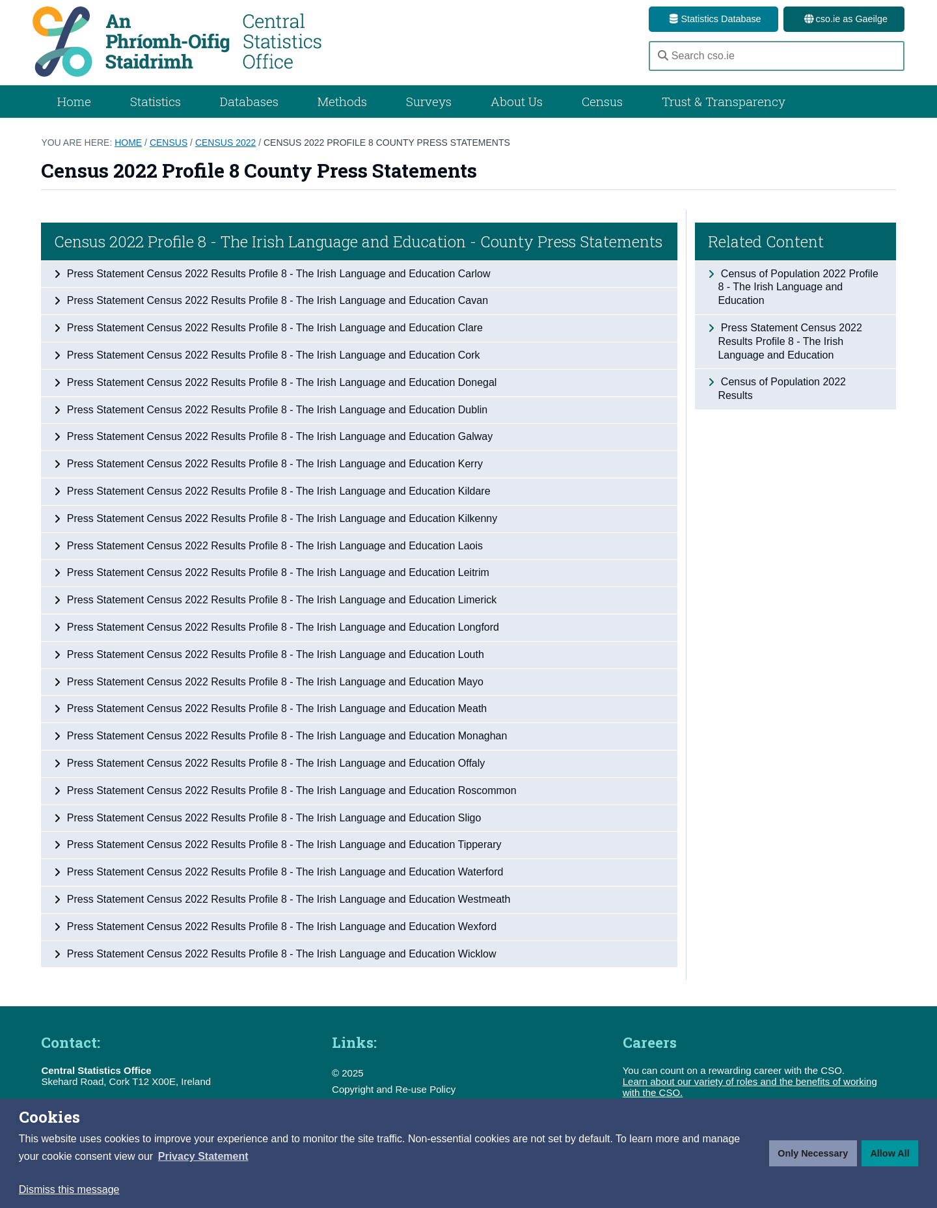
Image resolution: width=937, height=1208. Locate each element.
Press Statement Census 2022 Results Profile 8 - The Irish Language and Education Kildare (277, 491)
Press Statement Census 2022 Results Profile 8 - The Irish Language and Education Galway (278, 436)
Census (602, 101)
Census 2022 (225, 142)
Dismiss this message (69, 1189)
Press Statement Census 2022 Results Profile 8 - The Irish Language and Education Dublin (275, 409)
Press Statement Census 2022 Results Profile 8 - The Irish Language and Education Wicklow (280, 953)
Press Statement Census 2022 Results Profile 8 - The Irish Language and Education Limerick (280, 599)
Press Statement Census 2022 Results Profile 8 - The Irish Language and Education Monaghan (285, 735)
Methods (342, 101)
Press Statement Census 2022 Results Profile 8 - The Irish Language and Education (790, 341)
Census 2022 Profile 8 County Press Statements (387, 142)
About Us (517, 101)
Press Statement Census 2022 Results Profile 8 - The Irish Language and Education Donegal (280, 382)
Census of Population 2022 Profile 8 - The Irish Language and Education (798, 287)
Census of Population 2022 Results (782, 388)
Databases (249, 101)
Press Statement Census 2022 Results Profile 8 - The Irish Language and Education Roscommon (290, 790)
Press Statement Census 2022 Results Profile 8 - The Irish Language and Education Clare (273, 327)
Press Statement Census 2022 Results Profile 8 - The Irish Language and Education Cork (272, 355)
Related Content (766, 241)
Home (74, 101)
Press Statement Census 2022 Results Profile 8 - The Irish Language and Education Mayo (273, 681)
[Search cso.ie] (776, 56)
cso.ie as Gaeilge (844, 19)
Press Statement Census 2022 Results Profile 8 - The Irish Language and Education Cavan (276, 300)
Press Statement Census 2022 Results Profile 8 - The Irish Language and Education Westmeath (287, 899)
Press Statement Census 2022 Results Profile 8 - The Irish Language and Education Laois (273, 545)
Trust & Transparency (723, 101)
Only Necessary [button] (813, 1153)
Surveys (429, 101)
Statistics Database (713, 19)
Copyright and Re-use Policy (393, 1089)
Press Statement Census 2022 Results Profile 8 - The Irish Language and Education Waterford (283, 871)
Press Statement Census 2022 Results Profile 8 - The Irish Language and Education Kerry (273, 463)
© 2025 (348, 1072)
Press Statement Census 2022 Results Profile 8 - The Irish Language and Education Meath (275, 708)
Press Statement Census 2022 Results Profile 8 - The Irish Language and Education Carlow (277, 273)
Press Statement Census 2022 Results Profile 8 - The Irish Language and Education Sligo (272, 817)
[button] (203, 1156)
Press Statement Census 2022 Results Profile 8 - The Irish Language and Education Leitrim (276, 572)
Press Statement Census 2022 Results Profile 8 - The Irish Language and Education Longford (281, 627)
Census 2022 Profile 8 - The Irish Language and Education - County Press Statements (358, 241)
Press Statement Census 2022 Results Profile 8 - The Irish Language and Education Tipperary (282, 844)
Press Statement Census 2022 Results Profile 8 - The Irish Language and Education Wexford (280, 926)
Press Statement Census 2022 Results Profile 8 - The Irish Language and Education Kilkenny (280, 518)
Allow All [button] (889, 1153)
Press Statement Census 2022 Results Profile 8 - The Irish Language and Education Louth (273, 654)
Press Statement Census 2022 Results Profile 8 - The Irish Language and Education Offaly (274, 763)
